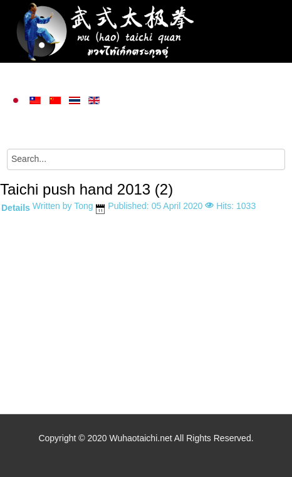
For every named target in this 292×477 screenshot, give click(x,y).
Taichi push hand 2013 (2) (86, 189)
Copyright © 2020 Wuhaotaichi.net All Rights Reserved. (145, 438)
